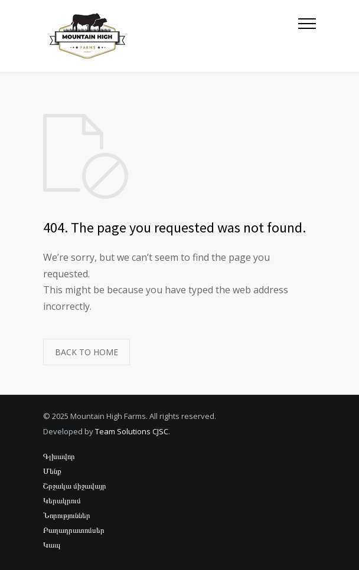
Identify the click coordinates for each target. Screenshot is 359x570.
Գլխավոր (59, 456)
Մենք (52, 471)
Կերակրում (62, 500)
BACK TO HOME (86, 352)
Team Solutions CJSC (131, 431)
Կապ (51, 544)
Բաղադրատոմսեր (74, 530)
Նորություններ (66, 515)
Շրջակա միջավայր (74, 485)
